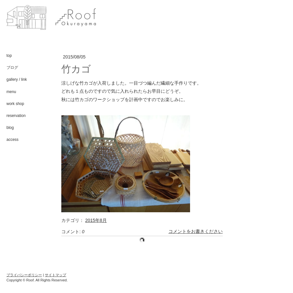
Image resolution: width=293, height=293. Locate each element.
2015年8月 (96, 220)
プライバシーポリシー (24, 275)
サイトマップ (55, 275)
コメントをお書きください (195, 231)
